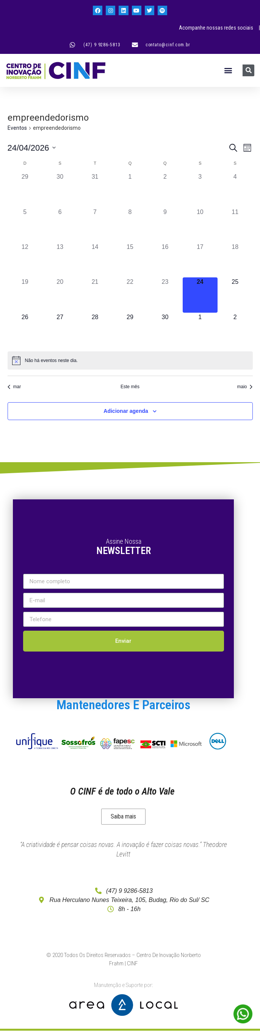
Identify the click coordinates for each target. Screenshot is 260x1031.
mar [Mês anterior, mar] (14, 386)
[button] (228, 70)
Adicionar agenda (125, 411)
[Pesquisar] (248, 70)
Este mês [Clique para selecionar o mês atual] (130, 386)
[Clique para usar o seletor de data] (32, 148)
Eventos (17, 128)
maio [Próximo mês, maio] (244, 386)
